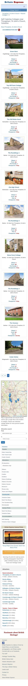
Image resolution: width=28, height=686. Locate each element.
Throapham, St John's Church (10, 13)
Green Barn (14, 51)
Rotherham (6, 610)
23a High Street (14, 187)
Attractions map (7, 465)
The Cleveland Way (7, 502)
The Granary (14, 323)
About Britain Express (8, 677)
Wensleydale (5, 505)
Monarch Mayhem (7, 664)
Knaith (5, 625)
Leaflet (14, 416)
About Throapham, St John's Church (11, 27)
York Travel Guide (7, 454)
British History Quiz (7, 659)
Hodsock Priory (7, 584)
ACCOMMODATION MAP (10, 30)
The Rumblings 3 (14, 221)
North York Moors (6, 500)
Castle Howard (6, 457)
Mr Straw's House (8, 593)
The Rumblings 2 (14, 288)
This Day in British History (9, 667)
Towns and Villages (7, 491)
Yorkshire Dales (6, 497)
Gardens (4, 476)
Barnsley (5, 618)
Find (2, 431)
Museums (4, 486)
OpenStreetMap (19, 416)
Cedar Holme (13, 357)
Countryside (5, 494)
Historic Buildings (6, 479)
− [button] (3, 385)
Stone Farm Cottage (14, 255)
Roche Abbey (7, 579)
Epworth (5, 623)
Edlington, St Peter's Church (11, 588)
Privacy (4, 675)
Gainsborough (7, 620)
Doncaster (6, 615)
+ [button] (3, 383)
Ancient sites (5, 472)
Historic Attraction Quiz (8, 661)
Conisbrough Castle (9, 602)
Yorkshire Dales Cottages (9, 522)
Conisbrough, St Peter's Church (12, 597)
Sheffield (5, 612)
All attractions (5, 463)
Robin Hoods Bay (6, 452)
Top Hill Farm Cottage (14, 85)
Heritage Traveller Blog (8, 656)
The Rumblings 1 (14, 153)
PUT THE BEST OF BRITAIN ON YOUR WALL (14, 552)
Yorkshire (4, 446)
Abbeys (4, 469)
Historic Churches (7, 481)
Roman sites (5, 489)
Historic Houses (6, 484)
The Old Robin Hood (14, 119)
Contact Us (5, 672)
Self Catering (5, 519)
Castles (4, 474)
